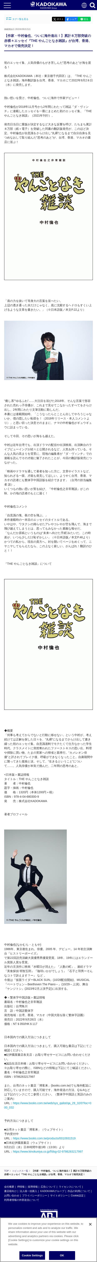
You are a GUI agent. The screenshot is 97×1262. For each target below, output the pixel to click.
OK (62, 1255)
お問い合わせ (11, 1195)
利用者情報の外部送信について (21, 1199)
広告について (48, 1186)
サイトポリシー (59, 1195)
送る (86, 19)
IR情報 (21, 1186)
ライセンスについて (70, 1186)
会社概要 (9, 1186)
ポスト (60, 19)
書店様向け (10, 1191)
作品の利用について (79, 1191)
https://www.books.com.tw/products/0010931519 (44, 1138)
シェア (73, 19)
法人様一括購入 (28, 1191)
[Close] (90, 1224)
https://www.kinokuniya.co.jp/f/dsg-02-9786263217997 (48, 1151)
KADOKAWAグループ (52, 1191)
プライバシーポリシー (34, 1195)
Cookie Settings (32, 1255)
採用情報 (33, 1186)
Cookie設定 (77, 1195)
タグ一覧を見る (17, 18)
